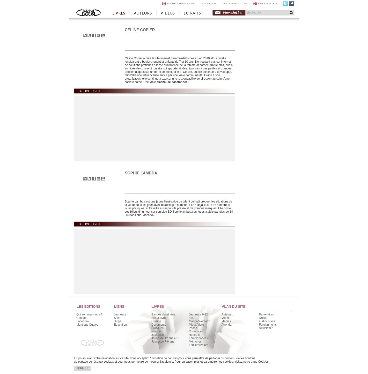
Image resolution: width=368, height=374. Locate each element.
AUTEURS (143, 13)
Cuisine (156, 321)
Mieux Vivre (196, 324)
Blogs (117, 321)
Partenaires (266, 314)
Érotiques (157, 328)
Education (120, 324)
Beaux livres (159, 318)
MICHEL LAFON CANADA (181, 3)
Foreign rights (268, 324)
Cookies (263, 361)
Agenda (226, 324)
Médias (226, 321)
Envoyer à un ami (98, 35)
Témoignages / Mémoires (198, 340)
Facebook (291, 4)
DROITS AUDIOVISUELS (234, 3)
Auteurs (226, 314)
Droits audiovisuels (267, 319)
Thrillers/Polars (198, 345)
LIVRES (118, 13)
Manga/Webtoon (199, 321)
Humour (156, 331)
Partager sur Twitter (89, 35)
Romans (194, 335)
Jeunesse (120, 314)
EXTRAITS (192, 13)
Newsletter (233, 12)
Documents (158, 324)
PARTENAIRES (208, 3)
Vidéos (225, 318)
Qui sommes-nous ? (89, 314)
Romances (196, 331)
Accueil (88, 13)
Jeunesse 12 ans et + (165, 338)
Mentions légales (87, 324)
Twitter (285, 4)
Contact (81, 318)
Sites (117, 318)
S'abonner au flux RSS (85, 35)
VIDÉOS (168, 13)
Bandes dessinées (163, 314)
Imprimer (103, 35)
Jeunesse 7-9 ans (162, 341)
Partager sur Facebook (94, 35)
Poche (193, 328)
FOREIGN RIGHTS (267, 3)
